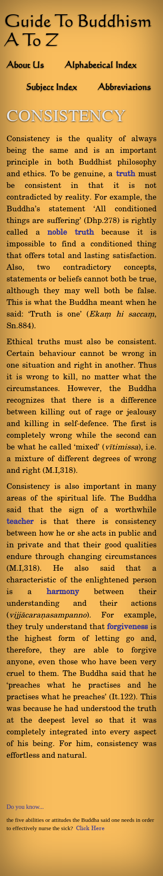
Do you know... (25, 807)
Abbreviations (124, 88)
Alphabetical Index (100, 65)
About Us (25, 65)
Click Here (90, 828)
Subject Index (51, 88)
